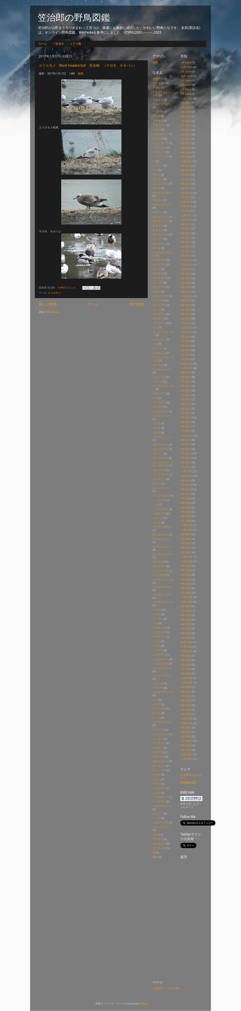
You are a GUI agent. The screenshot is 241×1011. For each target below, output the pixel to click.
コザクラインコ (162, 436)
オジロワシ (159, 243)
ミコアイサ (159, 788)
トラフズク (159, 632)
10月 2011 (186, 435)
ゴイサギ (158, 406)
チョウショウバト (163, 602)
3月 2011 (185, 462)
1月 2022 (185, 120)
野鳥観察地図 (188, 782)
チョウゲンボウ (162, 594)
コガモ (156, 423)
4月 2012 (185, 417)
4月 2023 (185, 84)
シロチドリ (159, 513)
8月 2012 (185, 403)
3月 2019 (185, 188)
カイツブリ (159, 264)
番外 (155, 857)
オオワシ (158, 230)
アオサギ (158, 83)
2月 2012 (185, 426)
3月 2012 (185, 421)
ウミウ (156, 174)
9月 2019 (185, 165)
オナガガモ (159, 259)
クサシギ (158, 381)
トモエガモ (159, 627)
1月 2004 (185, 673)
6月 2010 (185, 489)
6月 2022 (185, 107)
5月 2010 (185, 493)
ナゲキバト (159, 636)
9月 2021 (185, 125)
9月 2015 (185, 300)
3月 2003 (185, 709)
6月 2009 (185, 502)
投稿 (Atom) (52, 311)
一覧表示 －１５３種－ (68, 43)
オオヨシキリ (160, 221)
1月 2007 (185, 552)
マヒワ (156, 783)
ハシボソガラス (162, 675)
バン (155, 699)
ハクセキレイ (160, 659)
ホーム (42, 43)
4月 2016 (185, 278)
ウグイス (158, 165)
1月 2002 (185, 749)
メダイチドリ (160, 822)
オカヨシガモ (160, 234)
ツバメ (156, 614)
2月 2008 (185, 516)
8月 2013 (185, 372)
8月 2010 (185, 484)
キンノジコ (159, 376)
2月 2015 (185, 318)
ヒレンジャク (160, 734)
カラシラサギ (160, 296)
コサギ (156, 432)
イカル (156, 129)
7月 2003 (185, 696)
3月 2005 (185, 628)
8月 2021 (185, 129)
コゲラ (156, 427)
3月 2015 (185, 314)
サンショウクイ (162, 488)
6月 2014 (185, 345)
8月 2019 (185, 170)
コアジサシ (159, 402)
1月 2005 (185, 637)
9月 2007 (185, 534)
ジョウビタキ (160, 509)
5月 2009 (185, 507)
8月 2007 (185, 538)
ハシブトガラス (162, 668)
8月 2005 (185, 606)
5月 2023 (185, 80)
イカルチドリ (160, 134)
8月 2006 (185, 570)
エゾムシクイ (160, 183)
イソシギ (158, 138)
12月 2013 (186, 363)
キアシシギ (159, 339)
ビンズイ (158, 738)
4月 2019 (185, 183)
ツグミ (156, 609)
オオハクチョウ (162, 204)
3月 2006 (185, 583)
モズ (155, 834)
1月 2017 (185, 255)
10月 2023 (186, 76)
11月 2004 (186, 646)
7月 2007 (185, 543)
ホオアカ (158, 752)
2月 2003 (185, 714)
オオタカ (158, 200)
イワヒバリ (159, 152)
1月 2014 (185, 359)
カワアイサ (159, 305)
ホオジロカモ (160, 761)
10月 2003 (186, 682)
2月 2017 (185, 251)
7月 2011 (185, 444)
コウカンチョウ (162, 415)
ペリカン (158, 747)
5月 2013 (185, 381)
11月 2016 (186, 260)
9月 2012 (185, 399)
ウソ (155, 170)
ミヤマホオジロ (162, 806)
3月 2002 (185, 740)
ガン (155, 327)
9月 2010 (185, 480)
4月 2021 (185, 138)
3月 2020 (185, 156)
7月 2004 (185, 655)
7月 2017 (185, 228)
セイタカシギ (160, 534)
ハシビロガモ (160, 663)
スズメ (156, 522)
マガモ (156, 774)
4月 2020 (185, 152)
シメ (155, 504)
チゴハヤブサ (160, 570)
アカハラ (158, 111)
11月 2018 (186, 206)
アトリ (156, 116)
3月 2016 (185, 282)
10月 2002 (186, 723)
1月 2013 (185, 394)
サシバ (156, 483)
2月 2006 (185, 588)
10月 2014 (186, 332)
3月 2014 (185, 354)
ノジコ (156, 641)
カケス (156, 268)
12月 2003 (186, 678)
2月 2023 (185, 93)
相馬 (80, 73)
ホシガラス (159, 765)
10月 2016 (186, 264)
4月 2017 (185, 242)
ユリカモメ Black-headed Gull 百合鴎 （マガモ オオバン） (88, 65)
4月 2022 (185, 116)
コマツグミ (159, 470)
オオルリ (158, 225)
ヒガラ (156, 704)
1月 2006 (185, 592)
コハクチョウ (160, 458)
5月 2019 (185, 179)
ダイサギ (158, 561)
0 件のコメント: (67, 287)
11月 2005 (186, 597)
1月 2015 (185, 323)
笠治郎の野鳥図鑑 (74, 17)
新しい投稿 (47, 304)
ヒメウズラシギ (162, 722)
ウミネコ (158, 179)
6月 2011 (185, 448)
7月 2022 (185, 102)
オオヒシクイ (160, 216)
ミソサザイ (159, 801)
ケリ (155, 397)
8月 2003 (185, 691)
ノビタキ (158, 650)
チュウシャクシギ (163, 579)
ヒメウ (156, 717)
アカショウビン (162, 104)
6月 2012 (185, 408)
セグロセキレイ (162, 546)
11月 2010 (186, 471)
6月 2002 (185, 731)
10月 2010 (186, 475)
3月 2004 (185, 664)
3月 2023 (185, 89)
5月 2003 (185, 700)
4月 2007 (185, 547)
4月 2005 (185, 624)
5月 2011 (185, 453)
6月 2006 (185, 574)
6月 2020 (185, 147)
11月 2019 (186, 161)
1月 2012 (185, 430)
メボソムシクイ (162, 827)
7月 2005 (185, 610)
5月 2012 (185, 412)
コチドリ (158, 453)
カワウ (156, 309)
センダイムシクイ (163, 554)
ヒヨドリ (158, 729)
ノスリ (156, 645)
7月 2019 (185, 174)
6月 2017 (185, 233)
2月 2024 (185, 71)
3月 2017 (185, 246)
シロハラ (158, 518)
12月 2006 (186, 556)
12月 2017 (186, 215)
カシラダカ (159, 277)
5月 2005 (185, 619)
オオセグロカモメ (163, 192)
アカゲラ (158, 99)
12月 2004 (186, 642)
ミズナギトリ (160, 797)
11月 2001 (186, 758)
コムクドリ (159, 479)
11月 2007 (186, 529)
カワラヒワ (159, 322)
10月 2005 (186, 601)
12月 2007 (186, 525)
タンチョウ (159, 566)
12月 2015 (186, 296)
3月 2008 (185, 511)
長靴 (155, 62)
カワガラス (159, 314)
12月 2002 (186, 718)
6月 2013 (185, 376)
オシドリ (158, 238)
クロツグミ (159, 393)
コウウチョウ (160, 411)
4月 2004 (185, 659)
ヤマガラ (158, 839)
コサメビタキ (160, 444)
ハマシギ (158, 683)
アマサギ (158, 120)
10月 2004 (186, 651)
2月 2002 (185, 745)
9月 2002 (185, 727)
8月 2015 (185, 305)
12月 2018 (186, 201)
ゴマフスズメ (160, 474)
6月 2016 (185, 269)
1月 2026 (185, 62)
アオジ (156, 87)
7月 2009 (185, 498)
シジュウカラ (160, 495)
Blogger (143, 1003)
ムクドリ (158, 813)
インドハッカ (160, 156)
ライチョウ (159, 848)
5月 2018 (185, 210)
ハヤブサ (158, 687)
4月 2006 (185, 579)
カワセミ (158, 318)
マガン (156, 779)
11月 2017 (186, 219)
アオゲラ (158, 78)
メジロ (156, 818)
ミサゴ (156, 792)
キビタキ (158, 364)
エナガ (156, 188)
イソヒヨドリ (160, 143)
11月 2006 (186, 561)
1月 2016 (185, 291)
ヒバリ (156, 713)
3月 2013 (185, 390)
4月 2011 (185, 457)
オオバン (158, 212)
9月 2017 (185, 224)
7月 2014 (185, 341)
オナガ (156, 247)
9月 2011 (185, 439)
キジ (155, 343)
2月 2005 (185, 633)
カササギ (158, 273)
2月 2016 (185, 287)
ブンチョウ (159, 743)
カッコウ (158, 282)
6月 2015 (185, 309)
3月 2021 (185, 143)
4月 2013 (185, 385)
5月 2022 (185, 111)
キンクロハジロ (162, 369)
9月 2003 (185, 687)
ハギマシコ (159, 654)
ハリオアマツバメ (163, 692)
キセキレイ (159, 352)
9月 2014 (185, 336)
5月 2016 (185, 273)
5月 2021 (185, 134)
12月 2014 (186, 327)
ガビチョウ (159, 287)
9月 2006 (185, 565)
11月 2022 (186, 98)
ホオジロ (158, 756)
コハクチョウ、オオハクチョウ (163, 464)
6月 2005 (185, 615)
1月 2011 (185, 466)
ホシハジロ (159, 770)
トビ (155, 623)
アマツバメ (159, 125)
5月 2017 (185, 237)
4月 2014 (185, 350)
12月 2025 (186, 67)
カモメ (156, 291)
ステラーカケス (162, 526)
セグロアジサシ (162, 539)
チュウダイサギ (162, 587)
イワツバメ (159, 147)
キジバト (158, 348)
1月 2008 (185, 520)
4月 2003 (185, 705)
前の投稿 (137, 304)
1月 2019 (185, 197)
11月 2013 (186, 368)
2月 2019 (185, 192)
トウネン (158, 618)
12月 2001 (186, 754)
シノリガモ (159, 500)
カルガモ (158, 300)
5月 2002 (185, 736)
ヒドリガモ (159, 708)
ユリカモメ (54, 292)
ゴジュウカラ (160, 449)
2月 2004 (185, 668)
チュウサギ (159, 575)
